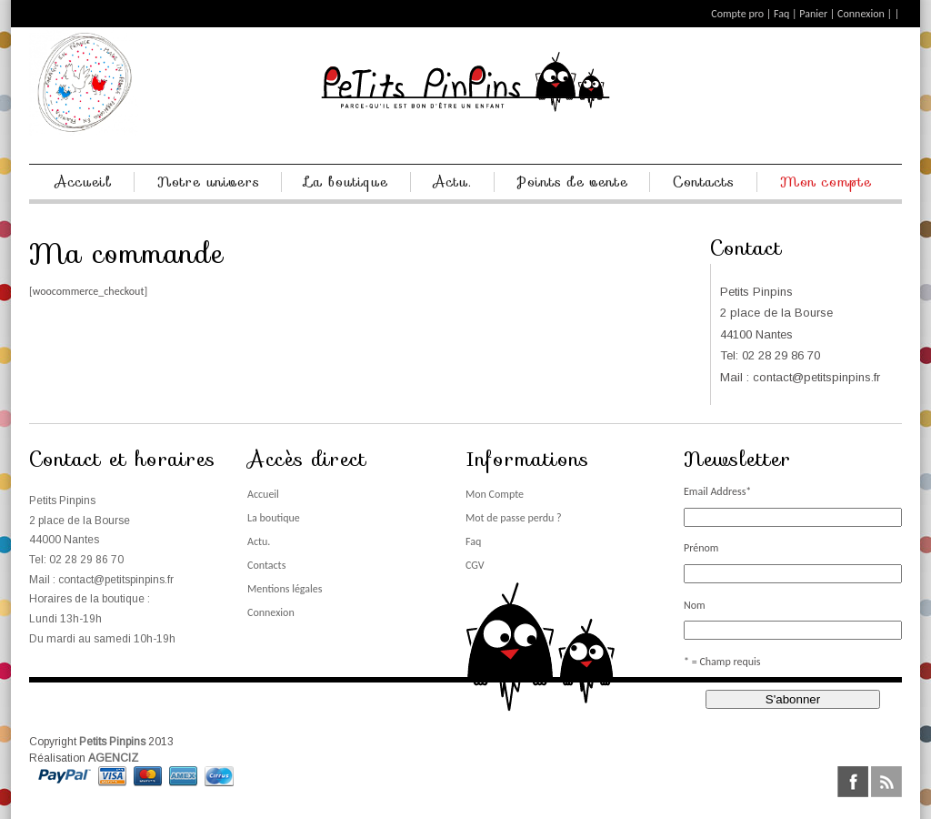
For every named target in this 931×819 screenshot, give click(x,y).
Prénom (701, 547)
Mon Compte (495, 494)
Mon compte (826, 182)
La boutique (346, 182)
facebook (852, 781)
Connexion (861, 13)
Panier (813, 13)
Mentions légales (284, 588)
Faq (781, 13)
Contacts (704, 182)
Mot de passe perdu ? (514, 517)
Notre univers (208, 182)
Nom (695, 605)
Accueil (83, 182)
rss (886, 781)
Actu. (453, 182)
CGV (475, 565)
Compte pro (737, 13)
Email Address (717, 491)
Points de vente (572, 182)
